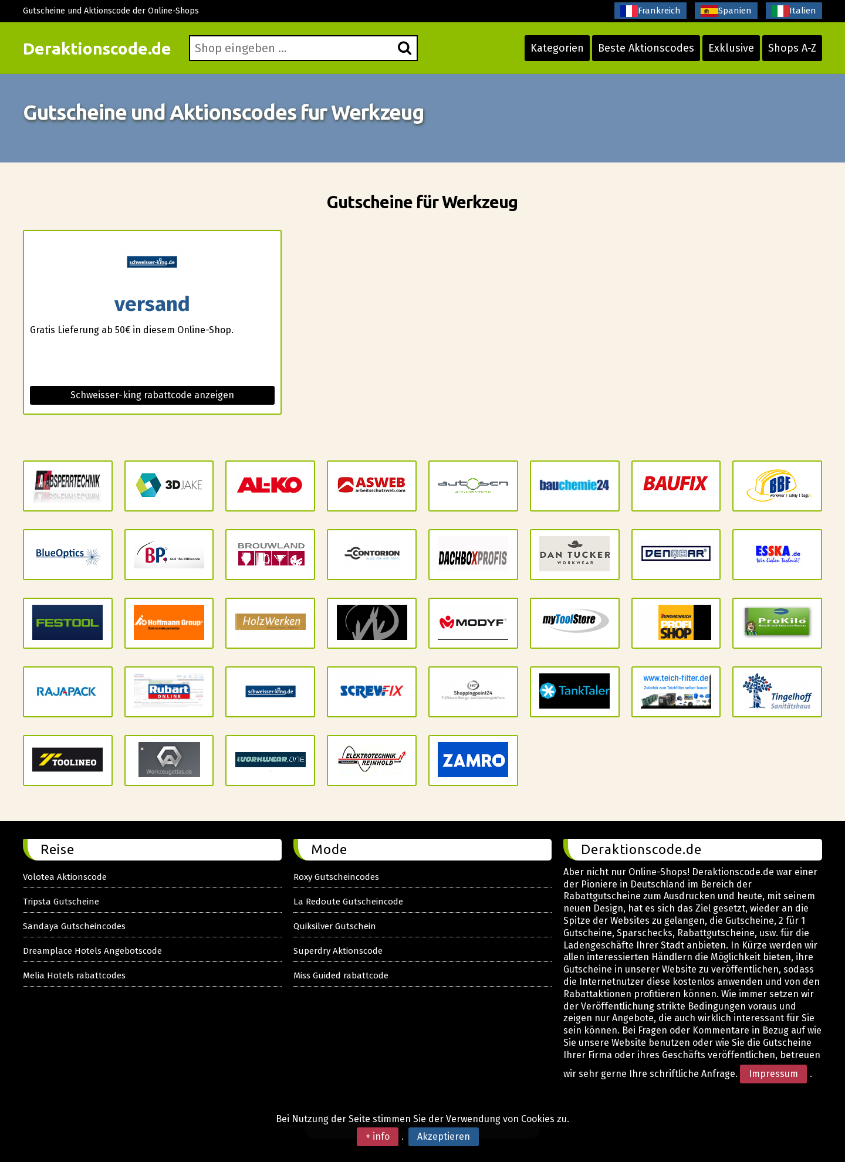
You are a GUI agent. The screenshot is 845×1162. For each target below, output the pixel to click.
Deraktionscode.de (97, 48)
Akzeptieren (443, 1136)
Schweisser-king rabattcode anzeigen (152, 395)
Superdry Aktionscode (338, 951)
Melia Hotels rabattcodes (74, 975)
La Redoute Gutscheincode (348, 901)
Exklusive (731, 48)
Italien (794, 11)
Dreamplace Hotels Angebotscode (92, 951)
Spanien (726, 11)
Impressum (773, 1073)
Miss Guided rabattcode (340, 975)
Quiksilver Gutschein (334, 926)
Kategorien (557, 48)
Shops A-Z (792, 48)
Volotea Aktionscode (65, 877)
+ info (378, 1136)
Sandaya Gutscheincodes (74, 926)
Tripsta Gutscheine (61, 901)
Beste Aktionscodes (646, 48)
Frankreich (650, 11)
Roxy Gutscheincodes (336, 877)
